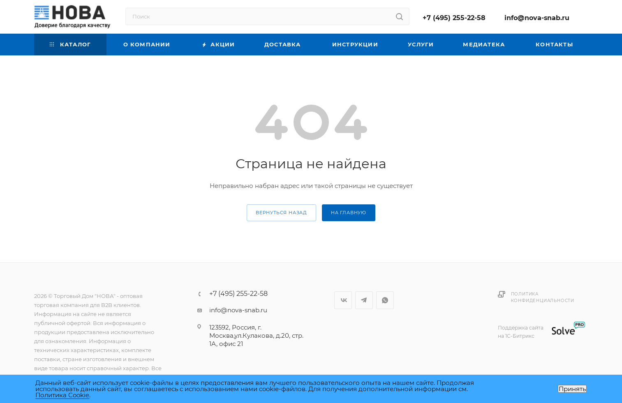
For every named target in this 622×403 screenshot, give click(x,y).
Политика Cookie (62, 395)
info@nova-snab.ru (536, 18)
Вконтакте (343, 300)
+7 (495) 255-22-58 (454, 18)
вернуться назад (281, 212)
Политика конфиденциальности (542, 297)
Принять (572, 389)
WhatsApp (385, 300)
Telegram (364, 300)
